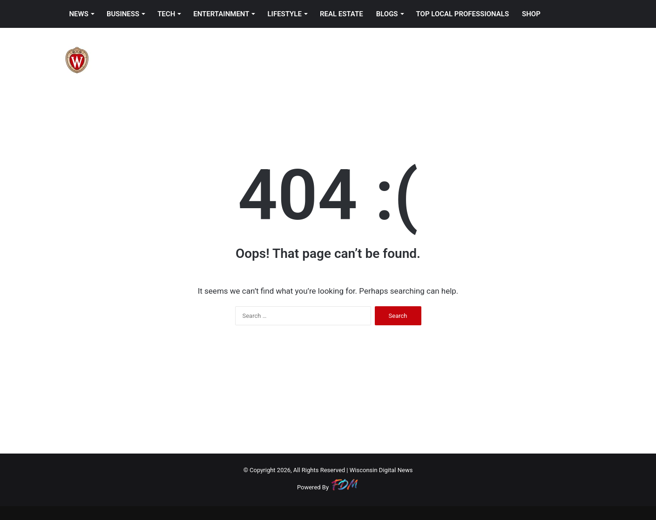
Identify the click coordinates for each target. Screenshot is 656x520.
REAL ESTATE (341, 14)
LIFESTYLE (284, 14)
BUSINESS (123, 14)
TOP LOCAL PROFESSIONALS (462, 14)
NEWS (78, 14)
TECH (166, 14)
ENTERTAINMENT (221, 14)
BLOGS (387, 14)
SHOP (531, 14)
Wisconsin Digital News (381, 470)
